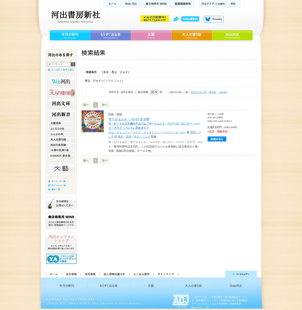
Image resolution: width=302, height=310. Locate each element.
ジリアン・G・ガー (174, 132)
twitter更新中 (187, 19)
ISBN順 (222, 92)
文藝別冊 (61, 123)
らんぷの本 (61, 134)
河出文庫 (61, 103)
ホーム (111, 3)
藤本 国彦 (124, 136)
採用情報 (90, 274)
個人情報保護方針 (114, 274)
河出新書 (61, 114)
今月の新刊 (69, 35)
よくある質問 (141, 274)
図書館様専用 (183, 3)
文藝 (151, 35)
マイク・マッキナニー (146, 132)
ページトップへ (219, 274)
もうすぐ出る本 (110, 35)
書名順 (212, 92)
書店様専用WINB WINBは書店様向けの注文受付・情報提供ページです (61, 220)
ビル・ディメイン (119, 132)
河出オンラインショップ (61, 242)
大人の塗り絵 (191, 35)
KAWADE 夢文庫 (61, 155)
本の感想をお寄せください (61, 203)
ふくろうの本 (61, 128)
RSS (234, 3)
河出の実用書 (61, 144)
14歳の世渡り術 (61, 150)
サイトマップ (165, 274)
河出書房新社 (75, 17)
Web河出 (131, 3)
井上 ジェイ (142, 136)
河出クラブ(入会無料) (213, 3)
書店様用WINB (156, 3)
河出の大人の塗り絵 (61, 92)
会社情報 (71, 274)
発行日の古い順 (198, 92)
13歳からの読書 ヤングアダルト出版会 (62, 259)
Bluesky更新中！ (214, 19)
